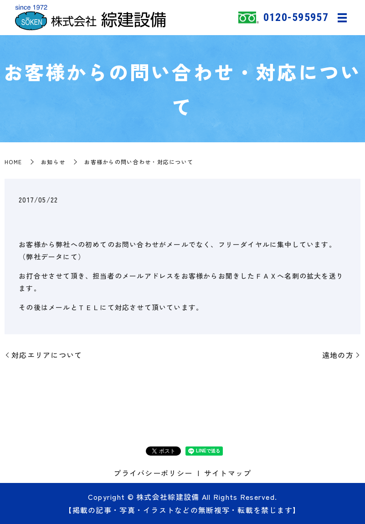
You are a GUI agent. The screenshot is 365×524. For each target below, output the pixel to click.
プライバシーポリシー (152, 472)
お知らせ (53, 162)
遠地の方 (338, 354)
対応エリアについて (46, 354)
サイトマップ (228, 472)
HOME (13, 162)
